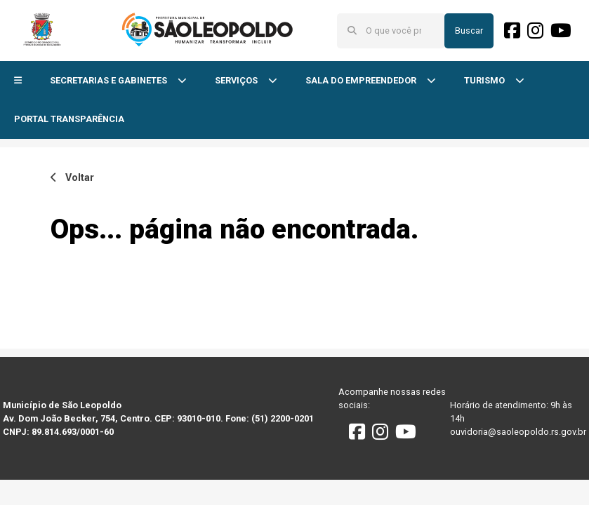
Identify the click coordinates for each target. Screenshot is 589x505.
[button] (18, 81)
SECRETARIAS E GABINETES (109, 80)
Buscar (469, 30)
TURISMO (485, 80)
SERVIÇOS (237, 80)
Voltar (72, 178)
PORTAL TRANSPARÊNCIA (69, 119)
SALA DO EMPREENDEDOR (361, 80)
